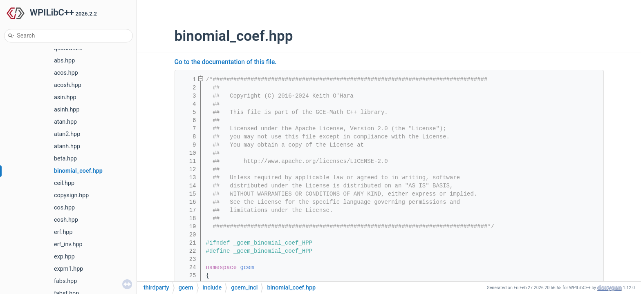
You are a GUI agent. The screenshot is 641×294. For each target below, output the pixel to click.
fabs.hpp (65, 281)
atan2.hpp (67, 134)
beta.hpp (65, 158)
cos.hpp (64, 207)
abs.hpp (64, 60)
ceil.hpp (64, 183)
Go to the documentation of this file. (226, 62)
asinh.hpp (67, 109)
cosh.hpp (66, 219)
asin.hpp (65, 97)
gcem (247, 267)
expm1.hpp (68, 268)
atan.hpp (65, 121)
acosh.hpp (67, 85)
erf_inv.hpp (68, 244)
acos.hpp (66, 72)
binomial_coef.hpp (78, 170)
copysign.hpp (71, 195)
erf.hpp (63, 232)
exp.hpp (64, 256)
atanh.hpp (67, 146)
